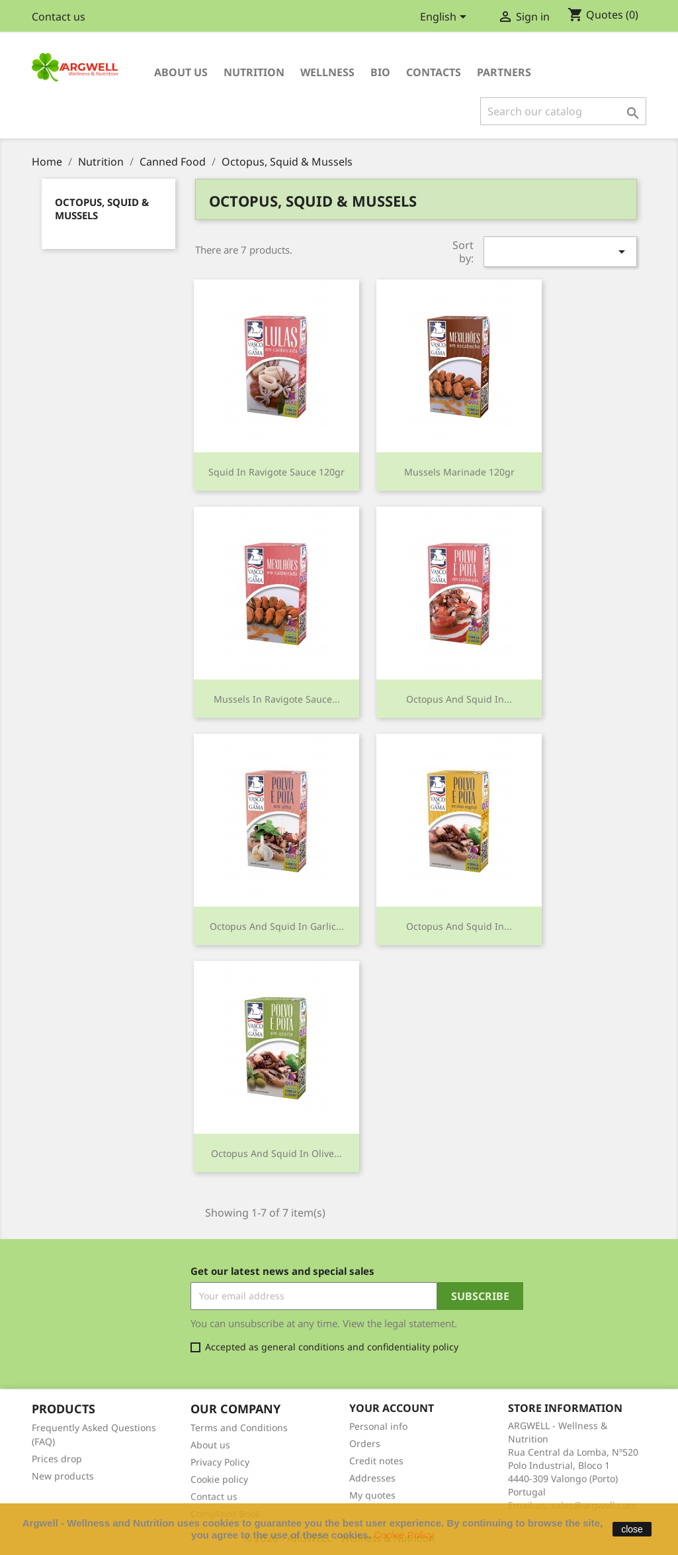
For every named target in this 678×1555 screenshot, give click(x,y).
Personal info (378, 1426)
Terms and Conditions (239, 1427)
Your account (391, 1408)
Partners (504, 72)
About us (181, 72)
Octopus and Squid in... (459, 699)
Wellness (327, 72)
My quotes (372, 1495)
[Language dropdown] (445, 18)
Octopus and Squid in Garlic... (277, 926)
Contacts (433, 72)
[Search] (563, 111)
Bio (380, 72)
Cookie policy (219, 1479)
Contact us (58, 16)
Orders (364, 1443)
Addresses (372, 1478)
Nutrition (254, 72)
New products (63, 1476)
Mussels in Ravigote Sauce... (277, 699)
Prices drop (57, 1458)
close (632, 1529)
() (603, 15)
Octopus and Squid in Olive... (276, 1153)
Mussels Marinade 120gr (459, 472)
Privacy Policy (220, 1462)
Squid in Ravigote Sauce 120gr (276, 472)
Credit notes (376, 1460)
